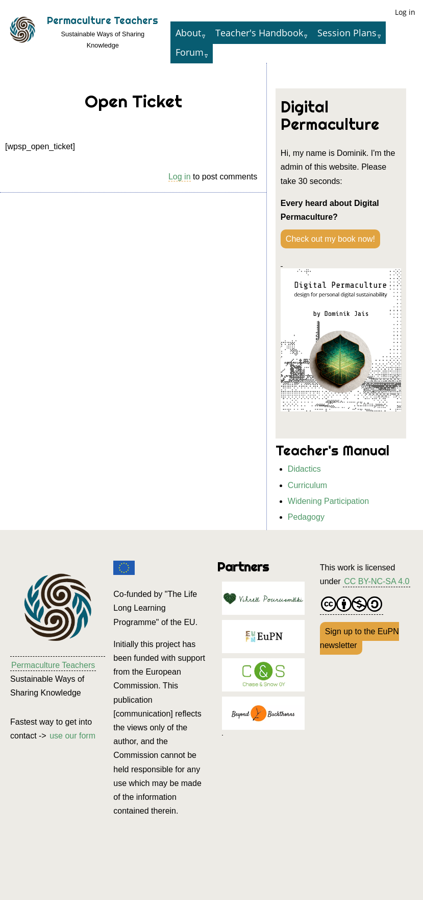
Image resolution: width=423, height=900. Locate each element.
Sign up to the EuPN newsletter (359, 638)
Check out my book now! (330, 239)
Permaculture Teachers (102, 20)
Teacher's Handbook (259, 33)
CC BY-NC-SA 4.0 (376, 581)
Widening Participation (328, 501)
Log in (405, 12)
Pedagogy (306, 517)
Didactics (304, 469)
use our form (72, 735)
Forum (190, 52)
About (188, 33)
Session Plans (347, 33)
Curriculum (307, 485)
